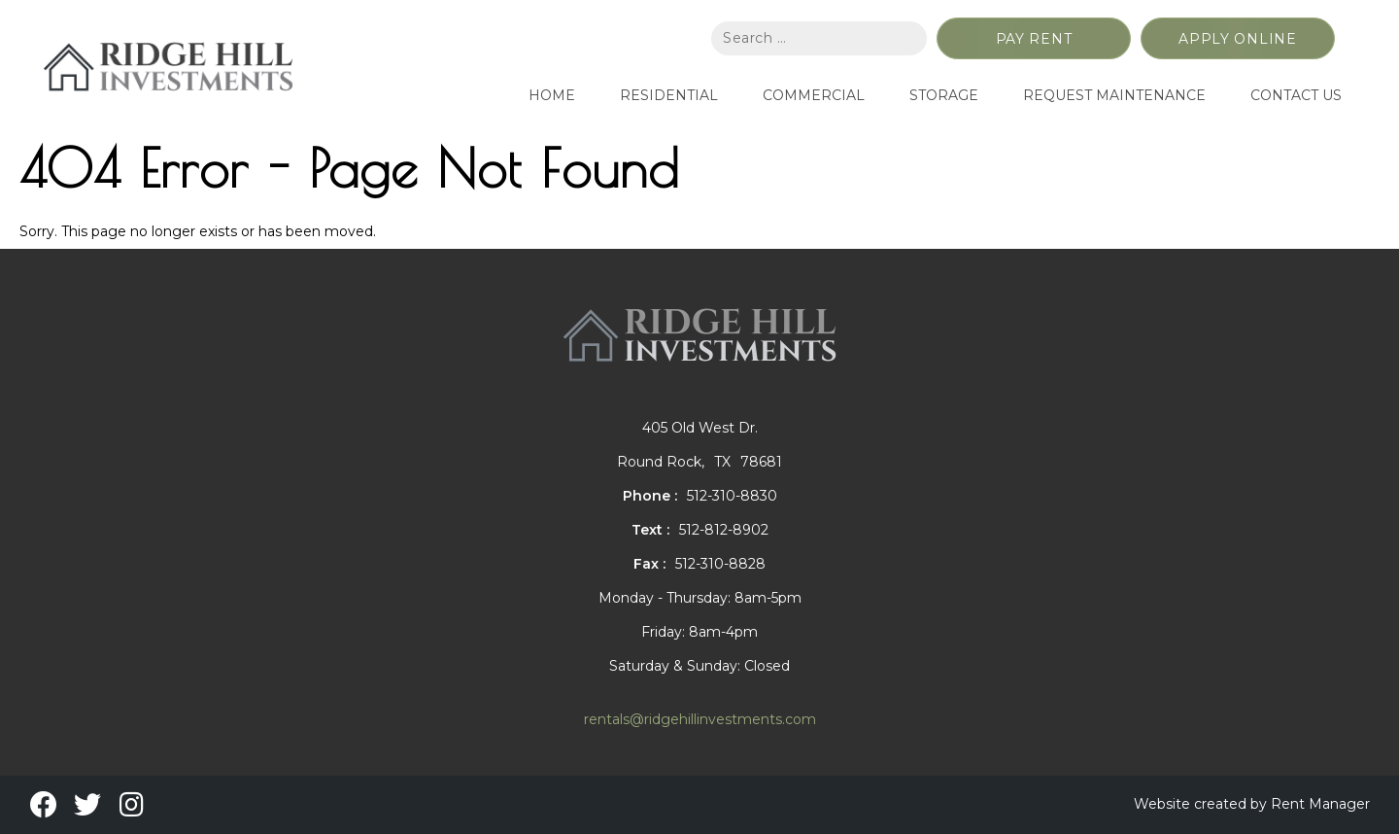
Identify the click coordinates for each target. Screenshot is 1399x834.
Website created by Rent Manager (1252, 804)
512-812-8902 (723, 530)
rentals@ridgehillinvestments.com (700, 719)
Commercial (814, 95)
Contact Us (1296, 95)
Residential (669, 95)
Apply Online (1237, 39)
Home (552, 95)
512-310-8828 (720, 564)
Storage (943, 95)
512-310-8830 (732, 495)
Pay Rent (1034, 39)
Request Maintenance (1114, 95)
